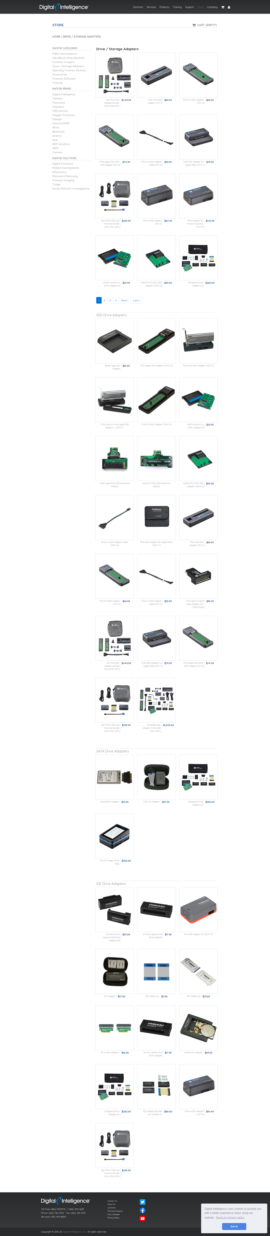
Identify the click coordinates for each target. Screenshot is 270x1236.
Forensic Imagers (63, 62)
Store (200, 7)
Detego (57, 119)
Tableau (57, 98)
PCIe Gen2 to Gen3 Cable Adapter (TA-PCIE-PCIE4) (195, 604)
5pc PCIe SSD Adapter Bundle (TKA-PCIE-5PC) (111, 103)
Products (164, 7)
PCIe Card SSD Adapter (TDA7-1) (198, 365)
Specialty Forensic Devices (69, 70)
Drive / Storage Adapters (68, 66)
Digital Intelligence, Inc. (74, 1231)
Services (151, 7)
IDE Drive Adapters (111, 884)
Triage (56, 184)
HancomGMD (61, 123)
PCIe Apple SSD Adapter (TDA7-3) (157, 365)
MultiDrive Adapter (193, 1052)
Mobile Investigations (65, 167)
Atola (55, 127)
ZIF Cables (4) (193, 996)
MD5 (55, 148)
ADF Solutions (61, 144)
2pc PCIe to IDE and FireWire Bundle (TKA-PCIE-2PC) (110, 223)
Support (189, 7)
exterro (57, 135)
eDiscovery (59, 172)
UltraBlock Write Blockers (68, 58)
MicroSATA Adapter (110, 801)
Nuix (55, 140)
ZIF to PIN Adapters (110, 1052)
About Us (111, 1204)
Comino (57, 152)
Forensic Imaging (63, 180)
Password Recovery (65, 176)
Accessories (59, 74)
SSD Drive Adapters (111, 315)
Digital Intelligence (63, 94)
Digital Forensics (62, 163)
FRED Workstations (64, 53)
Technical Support (115, 1211)
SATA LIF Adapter (151, 801)
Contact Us (112, 1201)
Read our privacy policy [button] (230, 1217)
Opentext (58, 106)
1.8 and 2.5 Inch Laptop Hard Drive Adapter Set (111, 937)
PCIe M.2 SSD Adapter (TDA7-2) (157, 424)
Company (212, 7)
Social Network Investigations (71, 188)
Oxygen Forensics (63, 115)
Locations (111, 1207)
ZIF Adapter (109, 996)
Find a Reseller (113, 1214)
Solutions (138, 7)
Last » (136, 300)
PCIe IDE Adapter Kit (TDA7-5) (198, 934)
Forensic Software (63, 78)
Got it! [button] (234, 1226)
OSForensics (60, 111)
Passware (58, 102)
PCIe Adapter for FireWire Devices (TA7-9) (195, 223)
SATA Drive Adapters (112, 751)
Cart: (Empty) (207, 25)
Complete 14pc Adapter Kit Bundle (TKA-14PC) (152, 728)
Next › (124, 300)
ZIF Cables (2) (152, 996)
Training (177, 7)
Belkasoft (58, 131)
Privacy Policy (113, 1217)
